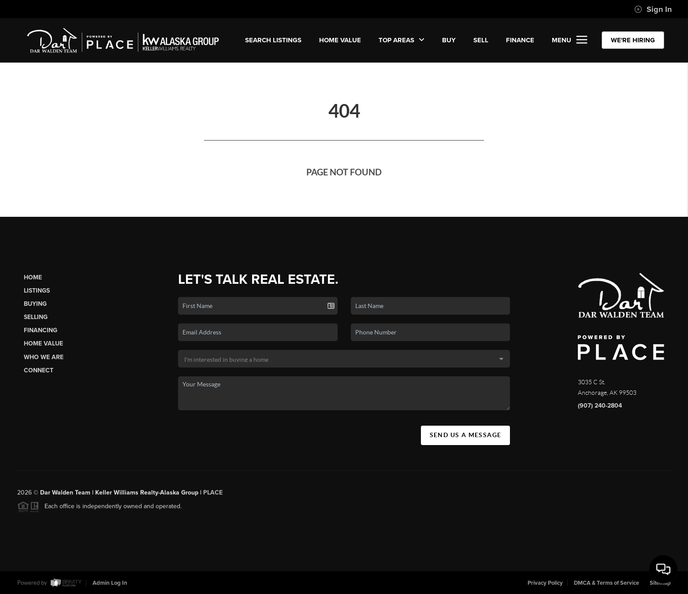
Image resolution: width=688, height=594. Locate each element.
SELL (480, 40)
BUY (449, 40)
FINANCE (520, 40)
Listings (37, 290)
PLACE (213, 494)
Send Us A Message (466, 434)
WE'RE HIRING (633, 40)
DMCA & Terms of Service (606, 583)
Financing (40, 330)
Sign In (653, 9)
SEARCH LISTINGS (273, 40)
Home (33, 277)
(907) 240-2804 (600, 405)
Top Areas (401, 40)
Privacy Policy (545, 583)
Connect (38, 370)
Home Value (340, 40)
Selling (36, 317)
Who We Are (43, 357)
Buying (35, 304)
